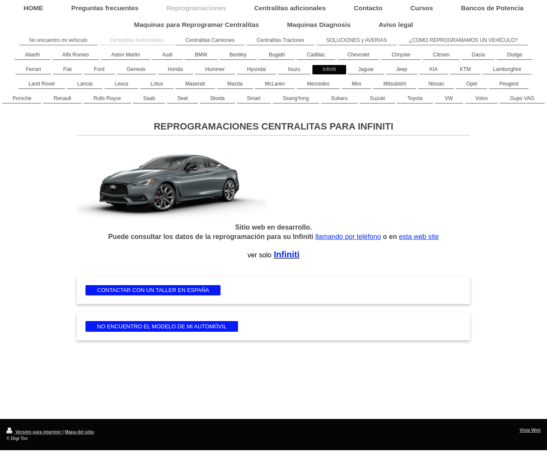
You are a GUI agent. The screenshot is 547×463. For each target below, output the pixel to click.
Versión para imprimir (34, 432)
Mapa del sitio (79, 432)
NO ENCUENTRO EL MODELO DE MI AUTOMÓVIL (161, 326)
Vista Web (530, 430)
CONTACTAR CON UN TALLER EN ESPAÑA (153, 290)
